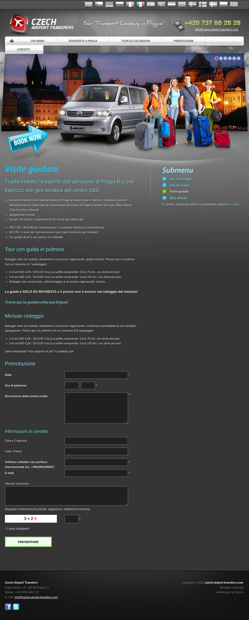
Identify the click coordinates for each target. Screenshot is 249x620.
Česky (99, 4)
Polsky (223, 4)
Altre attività (178, 198)
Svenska (192, 4)
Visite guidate (179, 191)
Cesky (235, 204)
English (88, 4)
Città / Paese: (13, 451)
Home (11, 41)
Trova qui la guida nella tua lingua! (36, 302)
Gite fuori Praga (181, 179)
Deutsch (109, 4)
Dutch (171, 4)
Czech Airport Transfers (39, 23)
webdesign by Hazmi (230, 592)
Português (161, 4)
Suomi (203, 4)
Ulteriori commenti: (17, 483)
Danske (213, 4)
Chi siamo (37, 41)
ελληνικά (234, 4)
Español (151, 4)
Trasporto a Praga (82, 41)
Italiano (140, 4)
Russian (120, 4)
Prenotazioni (183, 41)
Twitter (16, 607)
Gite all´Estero (180, 185)
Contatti (23, 49)
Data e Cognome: (16, 440)
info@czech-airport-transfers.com (216, 29)
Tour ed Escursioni (135, 41)
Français (130, 4)
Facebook (8, 607)
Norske (182, 4)
